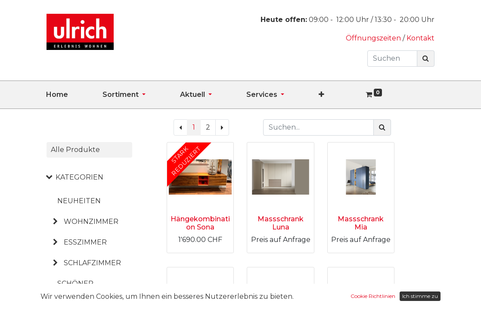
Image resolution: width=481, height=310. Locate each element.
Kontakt (420, 38)
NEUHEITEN (79, 201)
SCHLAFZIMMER (92, 263)
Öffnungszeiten (374, 38)
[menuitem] (74, 94)
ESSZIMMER (85, 242)
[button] (339, 94)
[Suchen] (425, 58)
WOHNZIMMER (91, 221)
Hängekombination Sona (200, 223)
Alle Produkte (75, 150)
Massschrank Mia (361, 223)
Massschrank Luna (281, 223)
